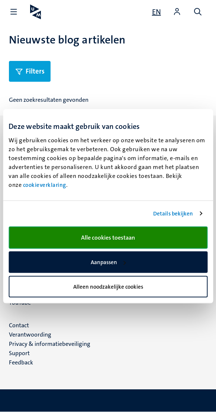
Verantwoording (30, 334)
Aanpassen (108, 262)
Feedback (21, 362)
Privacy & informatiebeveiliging (49, 344)
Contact (19, 325)
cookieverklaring (44, 184)
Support (19, 353)
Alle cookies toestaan (108, 237)
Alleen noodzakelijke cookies (108, 286)
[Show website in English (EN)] (156, 12)
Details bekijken (173, 213)
